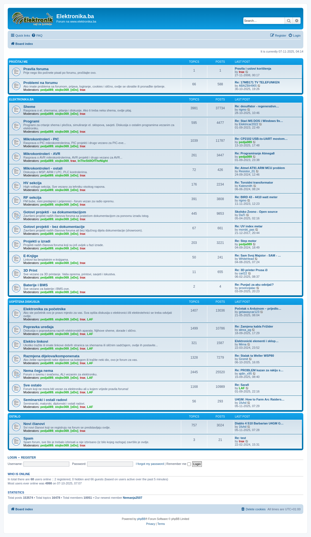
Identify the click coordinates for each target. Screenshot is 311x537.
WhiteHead (246, 258)
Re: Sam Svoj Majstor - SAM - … (258, 255)
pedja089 (46, 89)
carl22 (243, 273)
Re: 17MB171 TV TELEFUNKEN (257, 82)
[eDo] (74, 89)
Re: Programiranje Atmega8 (254, 153)
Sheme (29, 107)
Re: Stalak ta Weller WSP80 (254, 355)
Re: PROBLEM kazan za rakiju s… (259, 370)
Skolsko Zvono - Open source (256, 211)
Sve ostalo (32, 385)
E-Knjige (30, 256)
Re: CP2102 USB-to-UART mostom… (261, 138)
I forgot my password (150, 463)
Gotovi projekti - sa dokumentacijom (54, 212)
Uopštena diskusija (24, 301)
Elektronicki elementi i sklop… (257, 341)
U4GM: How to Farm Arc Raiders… (260, 399)
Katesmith (245, 185)
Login (12, 457)
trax (241, 71)
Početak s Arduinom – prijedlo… (258, 308)
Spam (28, 438)
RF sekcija (32, 197)
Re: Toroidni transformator (254, 182)
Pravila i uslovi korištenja (253, 68)
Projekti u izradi (36, 241)
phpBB (141, 518)
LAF (90, 319)
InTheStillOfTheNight (93, 160)
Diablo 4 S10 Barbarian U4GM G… (259, 423)
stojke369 (62, 89)
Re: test (240, 438)
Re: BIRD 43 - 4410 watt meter (256, 197)
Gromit (243, 359)
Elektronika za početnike (44, 309)
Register (28, 457)
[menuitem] (36, 35)
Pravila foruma (36, 69)
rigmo (243, 109)
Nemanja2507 (132, 497)
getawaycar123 (249, 312)
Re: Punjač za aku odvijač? (254, 284)
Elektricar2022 (248, 124)
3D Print (30, 270)
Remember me (178, 463)
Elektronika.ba (21, 99)
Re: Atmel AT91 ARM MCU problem (260, 168)
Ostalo (14, 416)
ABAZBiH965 (248, 85)
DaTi (242, 215)
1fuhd (243, 402)
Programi (31, 121)
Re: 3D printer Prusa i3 (251, 270)
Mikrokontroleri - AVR (41, 154)
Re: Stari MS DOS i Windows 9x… (259, 120)
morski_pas (246, 229)
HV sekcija (32, 183)
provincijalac (247, 288)
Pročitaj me (18, 61)
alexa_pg (245, 329)
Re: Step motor (246, 240)
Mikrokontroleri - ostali (42, 168)
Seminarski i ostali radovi (45, 400)
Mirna (243, 344)
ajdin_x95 (245, 373)
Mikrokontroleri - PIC (41, 139)
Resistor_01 (247, 171)
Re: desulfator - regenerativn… (257, 106)
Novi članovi (34, 424)
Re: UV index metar (249, 226)
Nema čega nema (38, 371)
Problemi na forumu (40, 83)
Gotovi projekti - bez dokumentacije (54, 227)
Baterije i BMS (35, 285)
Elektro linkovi (35, 341)
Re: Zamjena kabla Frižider (254, 326)
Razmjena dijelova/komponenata (51, 356)
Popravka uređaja (38, 327)
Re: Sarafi (242, 384)
